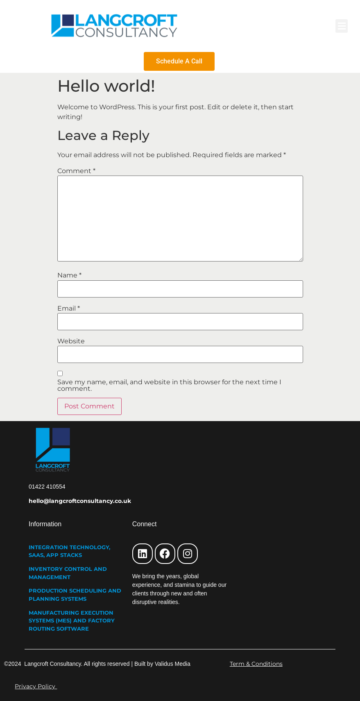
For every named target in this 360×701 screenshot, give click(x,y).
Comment (76, 171)
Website (71, 341)
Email (68, 308)
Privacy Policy (36, 686)
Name (69, 275)
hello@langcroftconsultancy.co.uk (80, 501)
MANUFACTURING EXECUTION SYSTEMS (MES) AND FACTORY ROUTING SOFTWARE (72, 620)
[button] (341, 26)
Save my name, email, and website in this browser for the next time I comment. (169, 385)
